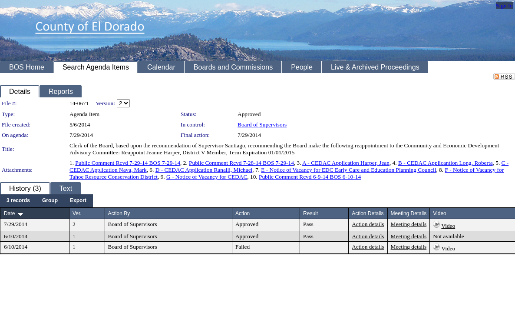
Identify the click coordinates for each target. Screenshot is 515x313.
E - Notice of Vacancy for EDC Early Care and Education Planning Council (348, 169)
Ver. (77, 213)
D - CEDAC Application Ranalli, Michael (204, 169)
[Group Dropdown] (50, 201)
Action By (119, 213)
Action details (368, 224)
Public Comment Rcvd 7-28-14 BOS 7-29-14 (241, 163)
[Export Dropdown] (78, 201)
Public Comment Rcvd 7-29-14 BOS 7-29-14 (127, 163)
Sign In (504, 5)
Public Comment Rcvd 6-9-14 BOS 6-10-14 (310, 176)
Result (310, 213)
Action (242, 213)
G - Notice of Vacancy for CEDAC (206, 176)
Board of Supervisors (262, 124)
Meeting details (409, 224)
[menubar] (46, 200)
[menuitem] (18, 201)
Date (9, 213)
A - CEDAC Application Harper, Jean (346, 163)
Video (448, 226)
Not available (448, 236)
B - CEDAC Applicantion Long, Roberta (445, 163)
